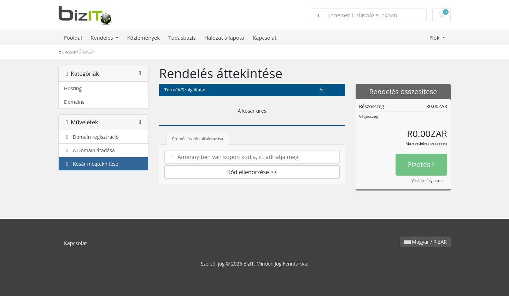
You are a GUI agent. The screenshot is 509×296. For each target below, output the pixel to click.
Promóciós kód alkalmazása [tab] (197, 138)
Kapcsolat (265, 37)
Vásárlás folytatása (427, 180)
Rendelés (102, 37)
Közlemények (143, 37)
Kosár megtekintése (91, 163)
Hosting (73, 88)
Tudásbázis (182, 37)
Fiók (435, 37)
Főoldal (73, 37)
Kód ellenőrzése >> (252, 172)
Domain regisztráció (91, 136)
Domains (74, 101)
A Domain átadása (89, 150)
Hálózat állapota (224, 37)
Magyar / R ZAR (425, 241)
